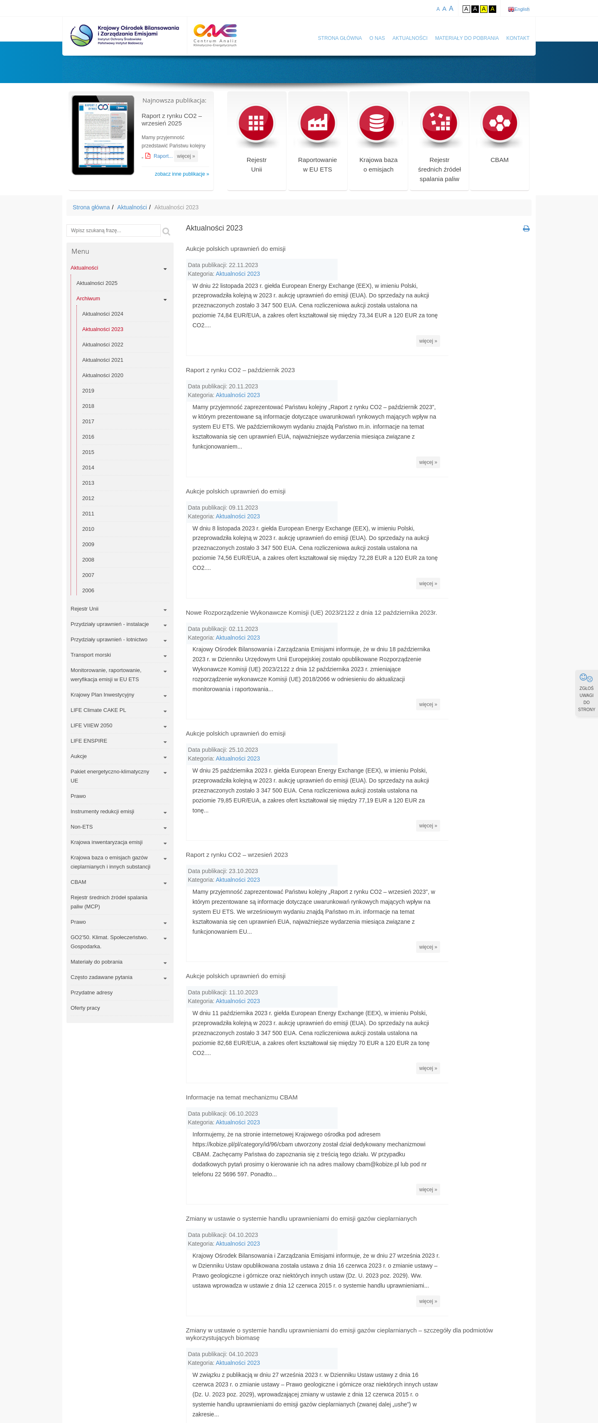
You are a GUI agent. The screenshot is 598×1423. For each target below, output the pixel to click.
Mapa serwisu (352, 1399)
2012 (88, 498)
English (522, 9)
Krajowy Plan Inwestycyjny (102, 695)
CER (396, 1335)
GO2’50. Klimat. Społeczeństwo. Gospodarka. (109, 941)
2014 (88, 467)
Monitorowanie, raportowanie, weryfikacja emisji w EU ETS (106, 674)
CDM (373, 1335)
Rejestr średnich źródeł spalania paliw (439, 145)
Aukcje (79, 756)
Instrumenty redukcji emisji (102, 811)
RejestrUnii (256, 140)
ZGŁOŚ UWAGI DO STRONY (587, 692)
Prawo (78, 796)
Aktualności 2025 (97, 283)
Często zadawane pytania (101, 977)
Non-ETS (82, 827)
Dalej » (423, 1252)
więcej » (186, 156)
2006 (88, 590)
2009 (88, 544)
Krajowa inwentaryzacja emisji (106, 842)
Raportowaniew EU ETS (317, 140)
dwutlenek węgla (339, 1355)
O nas (377, 38)
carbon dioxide (288, 1335)
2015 (88, 452)
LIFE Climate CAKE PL (98, 710)
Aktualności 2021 (102, 360)
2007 (88, 575)
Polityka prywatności (405, 1399)
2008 (88, 560)
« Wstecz (297, 1252)
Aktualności (410, 38)
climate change (288, 1355)
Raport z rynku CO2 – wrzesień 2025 (172, 119)
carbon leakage (337, 1335)
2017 (88, 421)
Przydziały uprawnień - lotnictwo (109, 639)
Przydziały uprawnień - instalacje (110, 624)
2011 (88, 513)
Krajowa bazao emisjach (378, 140)
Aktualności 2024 (102, 314)
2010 (88, 529)
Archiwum (88, 298)
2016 (88, 437)
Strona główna (340, 38)
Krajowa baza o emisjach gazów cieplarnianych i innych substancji (110, 862)
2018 (88, 406)
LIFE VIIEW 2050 (91, 725)
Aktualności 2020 (102, 375)
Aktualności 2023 (102, 329)
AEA (297, 1316)
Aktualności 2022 (102, 344)
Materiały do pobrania (467, 38)
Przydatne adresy (92, 992)
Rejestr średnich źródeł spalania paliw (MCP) (109, 902)
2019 (88, 391)
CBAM (500, 135)
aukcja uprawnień (335, 1316)
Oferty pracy (85, 1008)
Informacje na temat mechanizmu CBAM (242, 940)
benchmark (382, 1316)
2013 (88, 483)
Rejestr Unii (84, 609)
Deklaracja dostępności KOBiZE (482, 1399)
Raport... (164, 156)
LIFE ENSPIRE (89, 741)
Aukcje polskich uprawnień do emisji (236, 248)
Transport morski (91, 655)
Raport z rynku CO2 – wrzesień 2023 (237, 742)
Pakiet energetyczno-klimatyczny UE (110, 776)
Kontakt (517, 38)
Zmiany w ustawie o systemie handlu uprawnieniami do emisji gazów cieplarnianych (301, 1039)
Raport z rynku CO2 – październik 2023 (240, 347)
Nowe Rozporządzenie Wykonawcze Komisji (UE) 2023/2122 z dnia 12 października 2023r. (311, 545)
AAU (275, 1316)
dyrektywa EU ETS (293, 1374)
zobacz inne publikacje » (182, 174)
